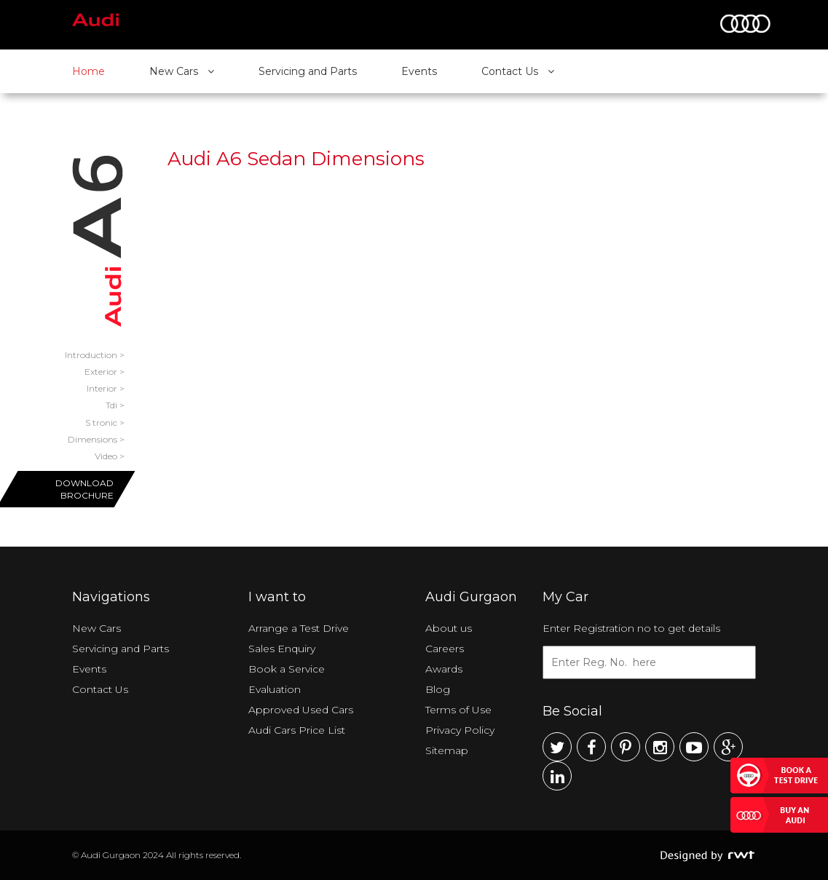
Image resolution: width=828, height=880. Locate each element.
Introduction (91, 354)
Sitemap (446, 750)
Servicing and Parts (308, 71)
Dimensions (92, 439)
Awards (443, 668)
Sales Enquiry (281, 648)
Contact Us (517, 71)
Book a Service (286, 668)
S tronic (101, 422)
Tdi (111, 405)
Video (106, 456)
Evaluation (274, 689)
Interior (102, 388)
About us (448, 628)
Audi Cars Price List (296, 730)
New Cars (181, 71)
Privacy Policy (459, 730)
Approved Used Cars (300, 709)
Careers (444, 648)
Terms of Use (458, 709)
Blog (437, 689)
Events (419, 71)
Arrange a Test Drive (298, 628)
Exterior (100, 371)
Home (88, 71)
